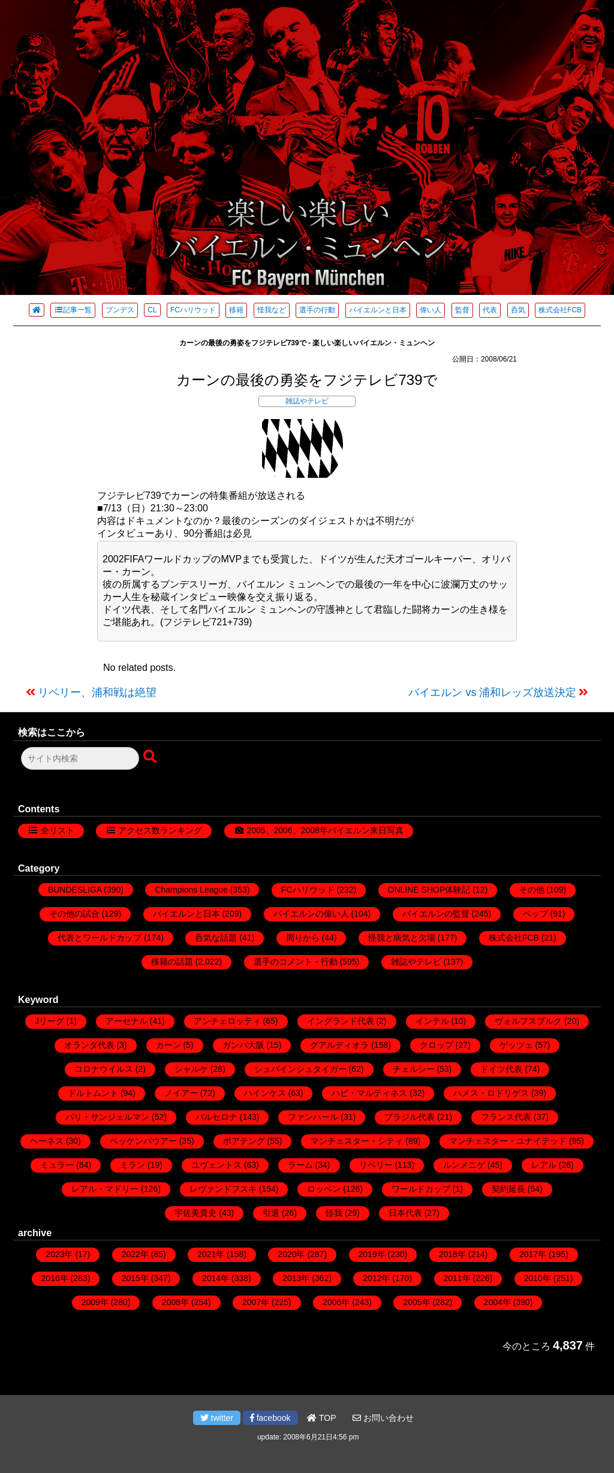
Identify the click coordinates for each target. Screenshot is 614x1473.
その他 (531, 889)
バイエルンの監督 (435, 913)
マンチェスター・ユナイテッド (508, 1141)
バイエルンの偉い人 (311, 913)
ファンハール (313, 1117)
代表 (490, 310)
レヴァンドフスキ (223, 1189)
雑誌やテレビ (307, 401)
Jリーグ (49, 1021)
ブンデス (120, 310)
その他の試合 (74, 913)
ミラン (132, 1165)
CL (152, 310)
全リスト (57, 830)
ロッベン (324, 1189)
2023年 (59, 1254)
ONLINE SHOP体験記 (429, 889)
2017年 (532, 1254)
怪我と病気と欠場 (401, 937)
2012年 (376, 1278)
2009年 (95, 1302)
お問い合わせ (383, 1418)
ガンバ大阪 (243, 1045)
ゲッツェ (516, 1045)
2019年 (372, 1254)
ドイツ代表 (501, 1069)
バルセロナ (216, 1117)
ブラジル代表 (409, 1117)
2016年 (54, 1278)
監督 (462, 310)
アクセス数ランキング (160, 830)
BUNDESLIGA (74, 889)
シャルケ (191, 1069)
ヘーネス (47, 1141)
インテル (432, 1021)
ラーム (300, 1165)
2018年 (452, 1254)
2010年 (537, 1278)
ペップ (535, 913)
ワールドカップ (421, 1189)
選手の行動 (317, 310)
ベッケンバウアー (143, 1141)
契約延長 (508, 1189)
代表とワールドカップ (100, 937)
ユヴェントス (216, 1165)
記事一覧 (73, 310)
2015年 (135, 1278)
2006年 (336, 1302)
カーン (168, 1045)
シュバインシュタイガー (300, 1069)
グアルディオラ (339, 1045)
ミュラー (57, 1165)
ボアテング (244, 1141)
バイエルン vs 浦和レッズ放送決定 (492, 692)
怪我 (334, 1213)
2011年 (457, 1278)
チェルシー (414, 1069)
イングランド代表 (340, 1021)
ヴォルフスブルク (528, 1021)
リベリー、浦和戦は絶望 (97, 692)
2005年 (416, 1302)
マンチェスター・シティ (357, 1141)
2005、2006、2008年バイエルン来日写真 (324, 830)
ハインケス (265, 1093)
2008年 (175, 1302)
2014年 (215, 1278)
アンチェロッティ (227, 1021)
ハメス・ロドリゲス (491, 1093)
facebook (270, 1418)
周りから (303, 937)
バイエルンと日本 (378, 310)
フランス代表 (506, 1117)
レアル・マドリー (105, 1189)
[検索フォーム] (80, 758)
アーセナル (127, 1021)
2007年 (255, 1302)
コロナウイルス (103, 1069)
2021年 (210, 1254)
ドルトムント (93, 1093)
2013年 (295, 1278)
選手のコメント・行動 (296, 961)
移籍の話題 (172, 961)
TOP (321, 1418)
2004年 (497, 1302)
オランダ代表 (89, 1045)
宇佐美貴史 (195, 1213)
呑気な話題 (216, 937)
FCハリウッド (193, 310)
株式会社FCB (560, 310)
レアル (543, 1165)
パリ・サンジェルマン (107, 1117)
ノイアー (181, 1093)
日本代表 (405, 1213)
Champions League (191, 889)
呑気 (518, 310)
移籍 (236, 310)
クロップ (436, 1045)
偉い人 (430, 310)
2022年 (135, 1254)
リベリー (376, 1165)
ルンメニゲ (464, 1165)
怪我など (271, 310)
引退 (271, 1213)
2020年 (291, 1254)
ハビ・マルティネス (369, 1093)
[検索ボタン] (151, 757)
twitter (216, 1418)
